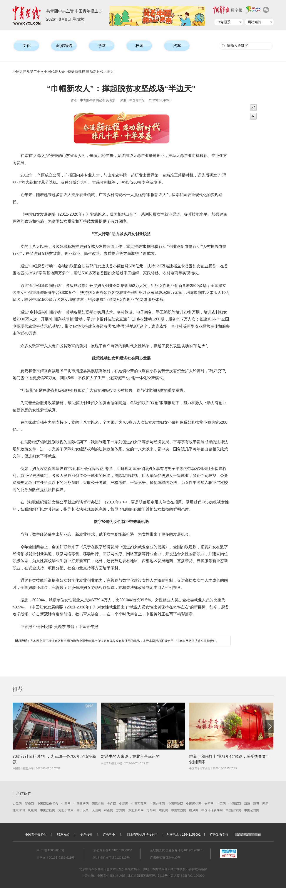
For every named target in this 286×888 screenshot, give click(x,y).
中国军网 (235, 803)
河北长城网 (66, 810)
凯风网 (193, 810)
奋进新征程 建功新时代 (85, 71)
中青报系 (224, 22)
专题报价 (86, 834)
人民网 (17, 803)
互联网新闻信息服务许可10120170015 (176, 850)
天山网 (96, 810)
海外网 (151, 810)
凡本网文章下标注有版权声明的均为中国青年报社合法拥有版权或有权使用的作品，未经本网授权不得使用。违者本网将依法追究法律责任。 (117, 641)
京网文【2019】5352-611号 (55, 857)
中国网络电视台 (47, 803)
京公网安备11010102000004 (112, 850)
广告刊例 (109, 834)
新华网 (29, 803)
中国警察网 (178, 810)
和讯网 (108, 810)
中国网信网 (193, 803)
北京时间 (19, 810)
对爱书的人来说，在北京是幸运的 (130, 756)
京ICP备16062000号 (50, 850)
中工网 (221, 803)
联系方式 (63, 834)
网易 (265, 803)
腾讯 (256, 803)
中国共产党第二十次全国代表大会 (39, 71)
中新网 (123, 803)
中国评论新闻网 (212, 810)
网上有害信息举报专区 (142, 834)
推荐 (18, 689)
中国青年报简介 (35, 834)
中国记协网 (251, 810)
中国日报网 (81, 803)
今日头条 (83, 810)
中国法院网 (47, 810)
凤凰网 (32, 810)
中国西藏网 (139, 803)
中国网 (65, 803)
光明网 (209, 803)
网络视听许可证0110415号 (111, 857)
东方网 (120, 810)
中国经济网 (175, 803)
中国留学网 (233, 810)
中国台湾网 (157, 803)
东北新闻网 (136, 810)
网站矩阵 (254, 22)
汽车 (177, 45)
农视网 (163, 810)
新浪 (247, 803)
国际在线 (98, 803)
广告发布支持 (235, 834)
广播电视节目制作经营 (165, 857)
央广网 (111, 803)
